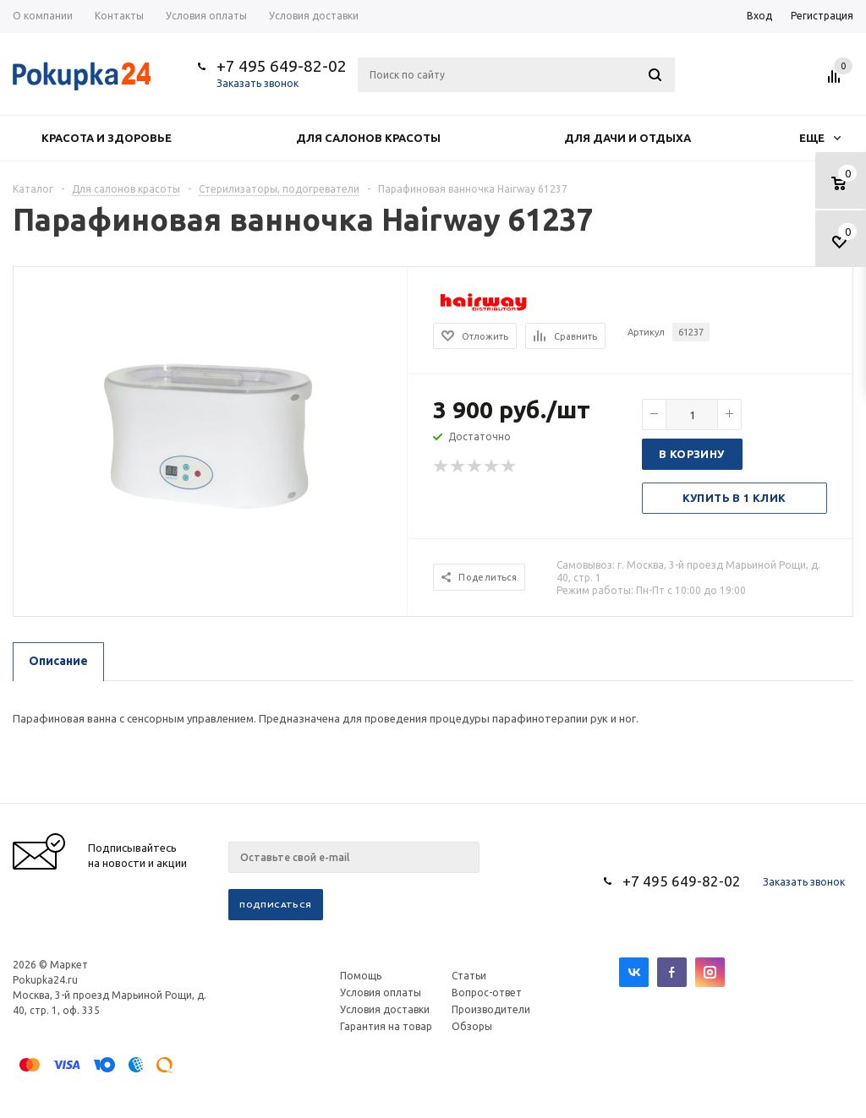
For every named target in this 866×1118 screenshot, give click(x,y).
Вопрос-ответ (487, 992)
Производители (491, 1009)
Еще (820, 138)
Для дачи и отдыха (627, 138)
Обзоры (472, 1026)
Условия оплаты (380, 992)
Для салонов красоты (368, 138)
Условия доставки (385, 1009)
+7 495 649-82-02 (281, 66)
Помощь (360, 975)
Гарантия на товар (386, 1026)
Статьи (469, 975)
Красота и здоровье (106, 138)
